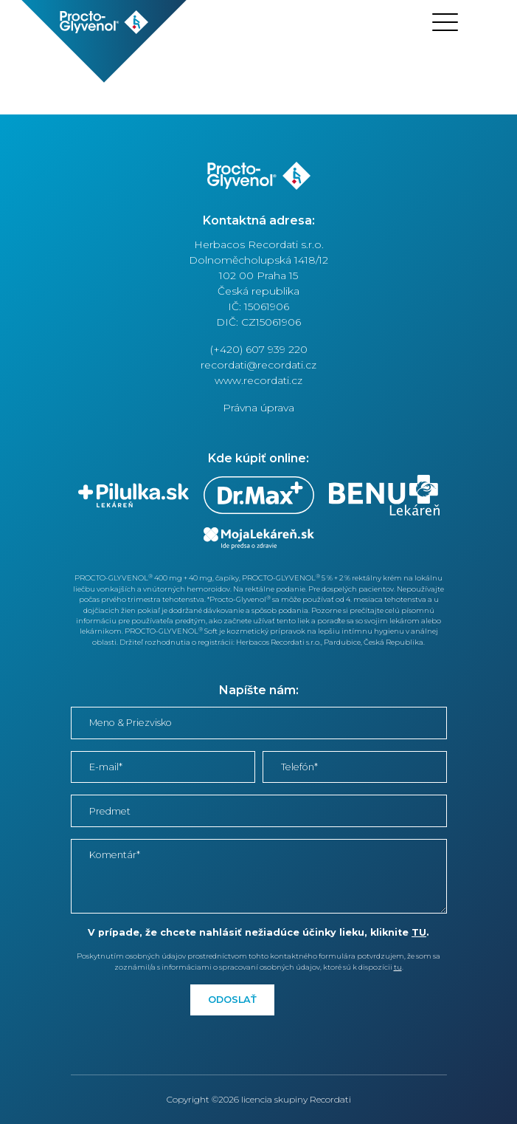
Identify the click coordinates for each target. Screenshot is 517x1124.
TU (419, 932)
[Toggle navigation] (445, 22)
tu (398, 967)
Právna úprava (258, 407)
